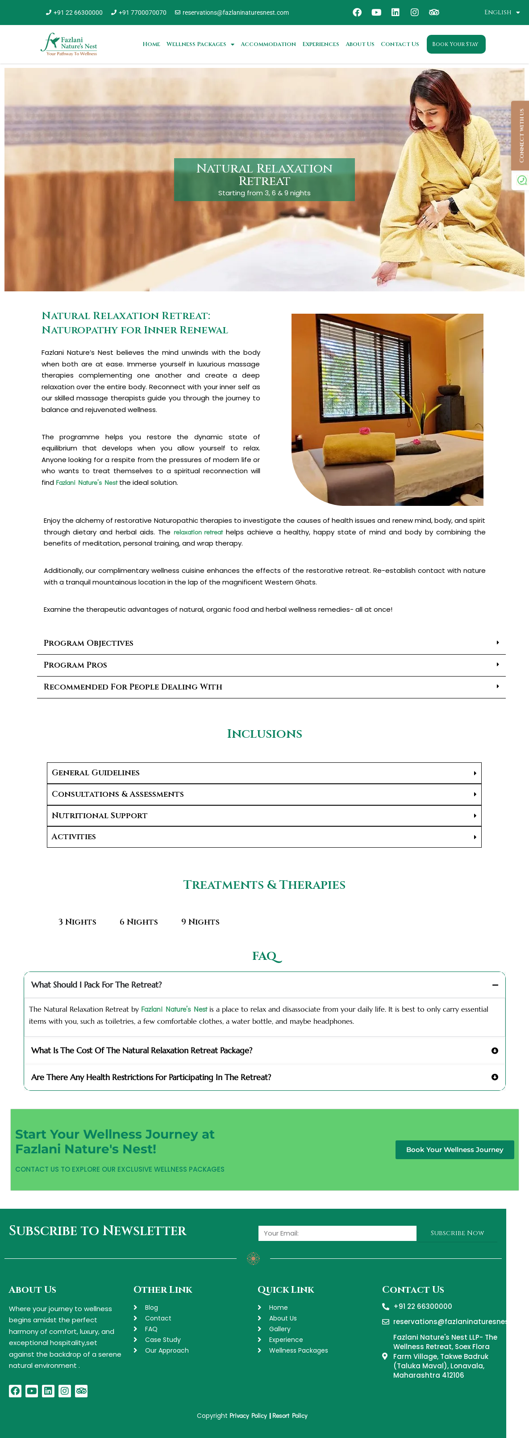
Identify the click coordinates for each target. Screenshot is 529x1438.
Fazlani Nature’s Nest (86, 482)
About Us (360, 44)
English (502, 12)
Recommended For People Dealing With (133, 687)
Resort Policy (291, 1415)
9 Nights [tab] (200, 922)
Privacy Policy (248, 1415)
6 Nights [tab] (139, 922)
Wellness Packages (200, 44)
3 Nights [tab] (77, 922)
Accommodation (268, 44)
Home (151, 44)
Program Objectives (88, 643)
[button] (271, 644)
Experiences (320, 44)
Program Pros (75, 665)
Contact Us (400, 44)
